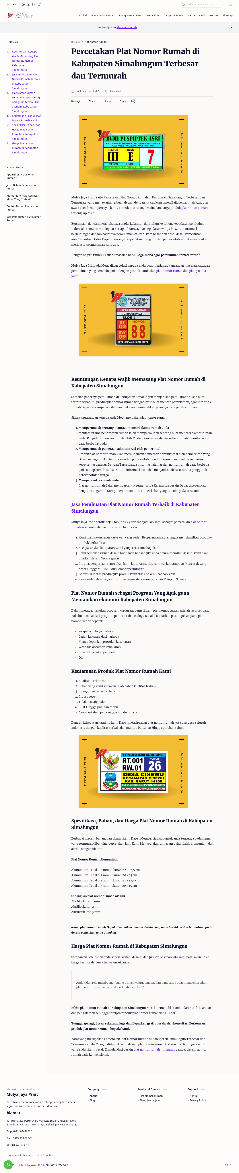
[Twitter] (38, 1155)
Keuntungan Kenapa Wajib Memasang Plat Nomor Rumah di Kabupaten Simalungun (25, 61)
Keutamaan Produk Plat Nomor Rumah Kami (26, 118)
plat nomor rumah (194, 208)
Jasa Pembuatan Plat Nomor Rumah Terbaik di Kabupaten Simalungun (26, 81)
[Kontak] (49, 1155)
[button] (23, 4)
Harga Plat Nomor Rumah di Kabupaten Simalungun (25, 148)
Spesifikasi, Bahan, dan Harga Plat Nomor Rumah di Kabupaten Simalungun (26, 131)
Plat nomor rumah (127, 27)
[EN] (14, 4)
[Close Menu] (231, 27)
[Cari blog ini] (202, 4)
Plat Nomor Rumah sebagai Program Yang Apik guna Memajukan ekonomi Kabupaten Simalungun (26, 102)
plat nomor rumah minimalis (154, 1049)
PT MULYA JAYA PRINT (31, 1165)
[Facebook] (12, 1155)
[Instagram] (25, 1155)
